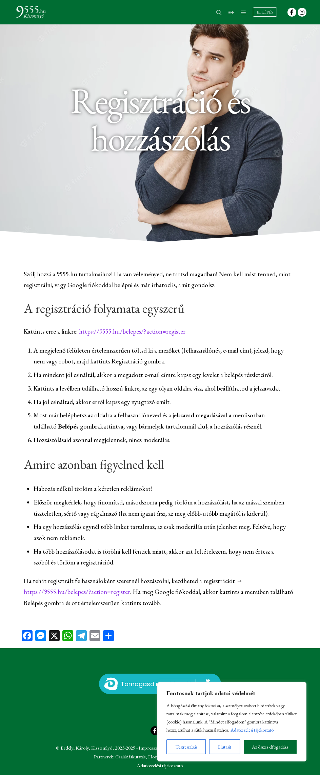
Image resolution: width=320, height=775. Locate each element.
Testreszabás (186, 747)
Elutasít (224, 747)
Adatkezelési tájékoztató (252, 730)
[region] (231, 721)
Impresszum (151, 747)
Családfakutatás (130, 756)
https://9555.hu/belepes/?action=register (132, 331)
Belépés (265, 12)
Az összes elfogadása (270, 747)
